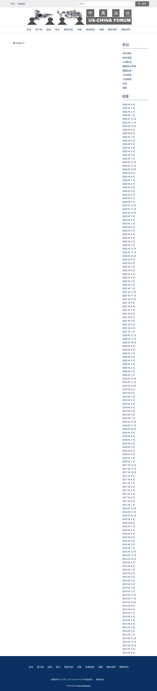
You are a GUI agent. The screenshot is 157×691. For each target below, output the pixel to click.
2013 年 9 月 (128, 649)
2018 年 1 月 (128, 461)
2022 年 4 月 (128, 277)
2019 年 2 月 (128, 414)
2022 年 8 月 (128, 263)
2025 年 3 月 (128, 151)
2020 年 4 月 (128, 364)
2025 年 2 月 (128, 155)
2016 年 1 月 (128, 548)
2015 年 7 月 (128, 569)
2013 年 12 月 (129, 638)
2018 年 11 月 (129, 425)
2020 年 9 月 (128, 346)
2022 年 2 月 (128, 285)
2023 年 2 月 (128, 241)
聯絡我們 (125, 29)
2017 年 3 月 (128, 497)
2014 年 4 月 (128, 624)
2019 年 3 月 (128, 411)
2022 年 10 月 (129, 256)
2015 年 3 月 (128, 584)
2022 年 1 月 (128, 288)
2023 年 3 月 (128, 238)
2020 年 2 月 (128, 371)
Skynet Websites (84, 686)
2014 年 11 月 (129, 598)
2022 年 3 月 (128, 281)
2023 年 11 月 (129, 209)
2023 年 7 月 (128, 223)
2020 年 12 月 (129, 335)
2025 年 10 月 (129, 126)
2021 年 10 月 (129, 299)
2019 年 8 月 (128, 393)
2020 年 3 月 (128, 367)
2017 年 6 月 (128, 487)
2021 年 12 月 (129, 292)
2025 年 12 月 (129, 119)
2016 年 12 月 (129, 508)
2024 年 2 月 (128, 198)
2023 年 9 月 (128, 216)
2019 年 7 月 (128, 396)
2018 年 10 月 (129, 429)
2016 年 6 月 (128, 530)
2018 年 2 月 (128, 458)
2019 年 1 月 (128, 418)
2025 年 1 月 (128, 158)
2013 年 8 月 (128, 652)
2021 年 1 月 (128, 331)
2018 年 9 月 (128, 432)
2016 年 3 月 (128, 541)
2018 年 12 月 (129, 422)
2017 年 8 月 (128, 479)
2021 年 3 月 (128, 324)
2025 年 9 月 (128, 130)
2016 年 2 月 (128, 544)
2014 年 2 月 (128, 631)
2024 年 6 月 (128, 184)
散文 (57, 29)
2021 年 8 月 (128, 306)
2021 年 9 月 (128, 303)
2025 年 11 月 (129, 122)
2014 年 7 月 (128, 613)
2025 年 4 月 (128, 148)
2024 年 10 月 (129, 169)
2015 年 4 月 (128, 580)
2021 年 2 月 (128, 328)
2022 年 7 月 (128, 266)
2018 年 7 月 (128, 440)
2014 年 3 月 (128, 627)
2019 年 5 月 (128, 404)
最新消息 (68, 29)
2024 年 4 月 (128, 191)
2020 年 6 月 (128, 357)
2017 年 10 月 (129, 472)
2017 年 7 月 (128, 483)
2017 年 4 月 (128, 494)
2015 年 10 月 (129, 559)
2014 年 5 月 (128, 620)
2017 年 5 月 (128, 490)
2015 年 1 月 (128, 591)
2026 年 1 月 (128, 115)
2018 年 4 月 (128, 450)
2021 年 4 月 (128, 321)
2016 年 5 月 (128, 533)
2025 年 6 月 (128, 140)
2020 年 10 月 (129, 342)
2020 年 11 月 (129, 339)
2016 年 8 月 (128, 523)
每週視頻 (90, 29)
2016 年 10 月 (129, 515)
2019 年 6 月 (128, 400)
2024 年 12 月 (129, 162)
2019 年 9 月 (128, 389)
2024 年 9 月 (128, 173)
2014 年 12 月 (129, 595)
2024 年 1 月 (128, 202)
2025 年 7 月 (128, 137)
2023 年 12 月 (129, 205)
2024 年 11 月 (129, 166)
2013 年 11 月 (129, 642)
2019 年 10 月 (129, 386)
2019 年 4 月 (128, 407)
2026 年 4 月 (128, 104)
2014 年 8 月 (128, 609)
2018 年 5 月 (128, 447)
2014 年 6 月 (128, 616)
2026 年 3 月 (128, 108)
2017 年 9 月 (128, 476)
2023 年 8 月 (128, 220)
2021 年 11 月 (129, 295)
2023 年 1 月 (128, 245)
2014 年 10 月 (129, 602)
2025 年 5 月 (128, 144)
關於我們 (112, 29)
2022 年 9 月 (128, 259)
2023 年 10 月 (129, 212)
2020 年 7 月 (128, 353)
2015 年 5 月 (128, 577)
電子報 (38, 29)
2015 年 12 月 (129, 551)
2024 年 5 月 (128, 187)
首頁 (29, 29)
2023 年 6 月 (128, 227)
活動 (79, 29)
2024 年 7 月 (128, 180)
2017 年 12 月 (129, 465)
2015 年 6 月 (128, 573)
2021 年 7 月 (128, 310)
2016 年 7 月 (128, 526)
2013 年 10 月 (129, 645)
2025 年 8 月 (128, 133)
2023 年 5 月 (128, 230)
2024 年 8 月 (128, 176)
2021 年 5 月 (128, 317)
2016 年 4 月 (128, 537)
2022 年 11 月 (129, 252)
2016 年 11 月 (129, 512)
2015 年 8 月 (128, 566)
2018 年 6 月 (128, 443)
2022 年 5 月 (128, 274)
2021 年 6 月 (128, 313)
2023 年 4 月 (128, 234)
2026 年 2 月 (128, 111)
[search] (106, 3)
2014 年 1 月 (128, 634)
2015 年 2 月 (128, 587)
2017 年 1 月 (128, 505)
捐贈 (101, 29)
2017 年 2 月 (128, 501)
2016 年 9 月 (128, 519)
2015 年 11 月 (129, 555)
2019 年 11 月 (129, 382)
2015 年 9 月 (128, 562)
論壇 (48, 29)
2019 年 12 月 (129, 378)
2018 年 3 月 (128, 454)
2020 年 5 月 (128, 360)
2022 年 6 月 (128, 270)
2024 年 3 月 (128, 194)
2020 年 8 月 (128, 349)
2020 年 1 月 (128, 375)
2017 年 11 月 (129, 469)
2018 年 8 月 (128, 436)
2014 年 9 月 (128, 605)
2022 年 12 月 (129, 248)
